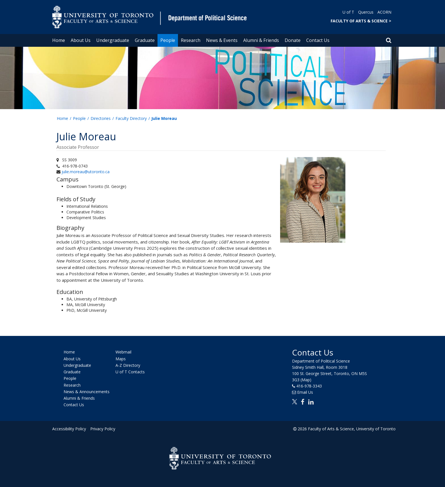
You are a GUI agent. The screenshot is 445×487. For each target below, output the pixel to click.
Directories (101, 118)
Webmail (123, 352)
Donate (293, 40)
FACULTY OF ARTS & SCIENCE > (361, 21)
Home (58, 40)
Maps (121, 358)
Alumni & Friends (261, 40)
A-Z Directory (128, 365)
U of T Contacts (130, 371)
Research (190, 40)
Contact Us (317, 40)
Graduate (145, 40)
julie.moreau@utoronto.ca (86, 171)
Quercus (365, 12)
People (167, 40)
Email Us (305, 392)
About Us (81, 40)
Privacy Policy (102, 428)
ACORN (384, 12)
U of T (348, 12)
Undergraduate (112, 40)
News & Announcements (87, 391)
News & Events (222, 40)
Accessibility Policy (69, 428)
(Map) (306, 379)
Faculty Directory (131, 118)
